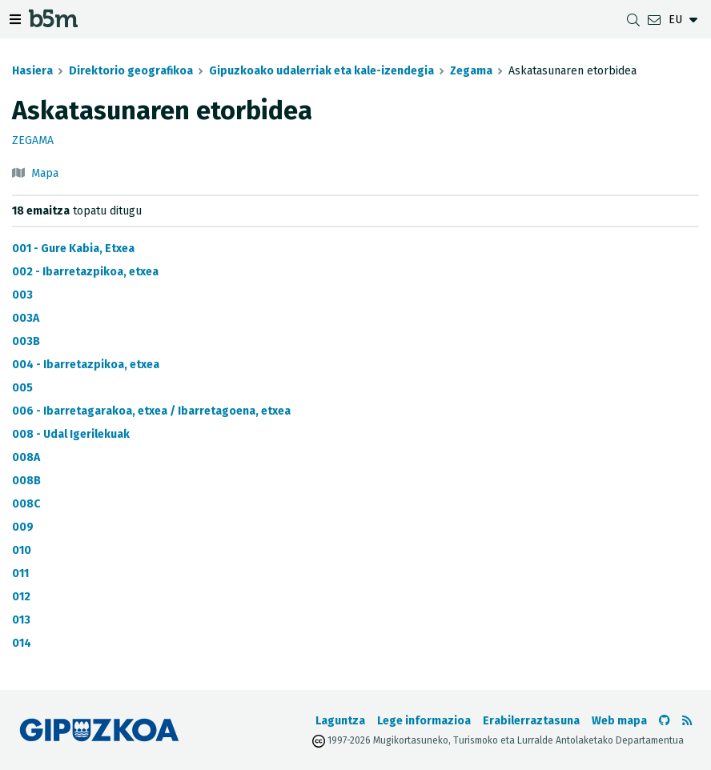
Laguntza (340, 721)
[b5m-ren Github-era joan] (664, 721)
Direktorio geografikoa (131, 71)
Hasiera (32, 71)
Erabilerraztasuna (531, 721)
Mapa (44, 173)
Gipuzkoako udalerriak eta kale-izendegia (321, 71)
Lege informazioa (424, 721)
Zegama (471, 71)
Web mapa (619, 721)
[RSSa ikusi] (687, 721)
